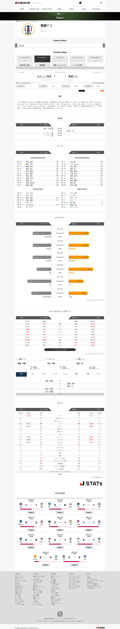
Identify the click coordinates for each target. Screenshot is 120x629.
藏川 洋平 (29, 164)
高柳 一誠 (29, 178)
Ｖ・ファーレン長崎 (19, 604)
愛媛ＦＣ (73, 76)
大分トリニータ (36, 603)
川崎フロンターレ (19, 588)
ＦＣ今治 (35, 600)
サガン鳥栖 (35, 601)
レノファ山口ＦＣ (55, 594)
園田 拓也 (29, 166)
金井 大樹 (29, 162)
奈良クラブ (53, 591)
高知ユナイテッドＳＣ (56, 598)
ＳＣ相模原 (53, 580)
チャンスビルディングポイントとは (93, 353)
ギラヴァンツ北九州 (55, 600)
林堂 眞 (73, 169)
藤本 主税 (29, 198)
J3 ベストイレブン (73, 588)
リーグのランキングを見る (60, 349)
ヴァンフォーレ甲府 (37, 591)
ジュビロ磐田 (36, 595)
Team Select (96, 9)
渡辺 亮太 (73, 205)
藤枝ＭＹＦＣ (36, 597)
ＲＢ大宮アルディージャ (38, 586)
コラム (88, 576)
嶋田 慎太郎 (30, 183)
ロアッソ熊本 (44, 76)
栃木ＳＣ (53, 577)
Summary (71, 573)
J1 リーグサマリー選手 (74, 577)
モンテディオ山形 (37, 582)
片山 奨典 (29, 171)
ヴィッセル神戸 (18, 598)
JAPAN (59, 9)
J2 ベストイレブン (73, 583)
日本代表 (89, 577)
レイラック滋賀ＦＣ (55, 588)
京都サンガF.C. (18, 594)
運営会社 (67, 618)
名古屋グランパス (19, 592)
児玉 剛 (73, 162)
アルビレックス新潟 (37, 592)
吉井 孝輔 (29, 200)
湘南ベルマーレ (36, 589)
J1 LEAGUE (17, 573)
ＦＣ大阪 (53, 589)
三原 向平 (73, 173)
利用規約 (46, 618)
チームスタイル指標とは (92, 585)
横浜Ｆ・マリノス (19, 589)
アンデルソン (30, 205)
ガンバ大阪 (17, 595)
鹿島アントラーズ (19, 576)
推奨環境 (51, 618)
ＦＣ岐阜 (53, 586)
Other (88, 573)
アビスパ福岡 (18, 603)
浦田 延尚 (73, 171)
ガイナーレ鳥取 (54, 592)
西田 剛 (73, 183)
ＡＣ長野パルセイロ (55, 583)
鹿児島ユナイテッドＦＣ (56, 603)
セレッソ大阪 (18, 597)
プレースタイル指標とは (92, 583)
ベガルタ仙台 (36, 579)
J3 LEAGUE (53, 573)
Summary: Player (47, 9)
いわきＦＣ (35, 583)
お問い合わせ (73, 618)
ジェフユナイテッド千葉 (20, 580)
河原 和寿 (73, 185)
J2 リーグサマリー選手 (74, 582)
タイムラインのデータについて (95, 300)
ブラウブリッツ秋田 (37, 580)
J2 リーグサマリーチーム (74, 580)
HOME (22, 9)
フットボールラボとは (92, 579)
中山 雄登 (29, 173)
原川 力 (73, 178)
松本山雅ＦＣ (54, 582)
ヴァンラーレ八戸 (37, 577)
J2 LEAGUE (35, 573)
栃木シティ (35, 585)
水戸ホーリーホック (19, 577)
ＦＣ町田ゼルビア (19, 586)
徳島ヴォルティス (37, 598)
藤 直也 (73, 202)
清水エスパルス (18, 591)
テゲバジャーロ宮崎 (37, 604)
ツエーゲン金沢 (54, 585)
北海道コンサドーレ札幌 (38, 576)
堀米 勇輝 (73, 180)
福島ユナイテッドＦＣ (56, 576)
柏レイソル (17, 582)
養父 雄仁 (29, 176)
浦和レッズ (17, 579)
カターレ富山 (36, 594)
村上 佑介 (73, 166)
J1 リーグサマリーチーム (74, 576)
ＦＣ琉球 (53, 604)
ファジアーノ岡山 (19, 600)
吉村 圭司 (73, 176)
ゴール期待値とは (91, 588)
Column (71, 9)
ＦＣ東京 (17, 583)
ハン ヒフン (74, 164)
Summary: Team (34, 9)
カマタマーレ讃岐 (55, 595)
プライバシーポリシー (59, 618)
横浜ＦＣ (35, 588)
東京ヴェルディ (18, 585)
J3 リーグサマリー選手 (74, 586)
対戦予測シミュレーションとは (94, 586)
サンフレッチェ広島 (19, 601)
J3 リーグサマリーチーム (74, 585)
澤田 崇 (28, 180)
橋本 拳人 (29, 169)
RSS (102, 90)
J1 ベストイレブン (73, 579)
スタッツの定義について (96, 477)
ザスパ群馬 (53, 579)
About (84, 9)
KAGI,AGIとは (90, 582)
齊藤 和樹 (29, 185)
